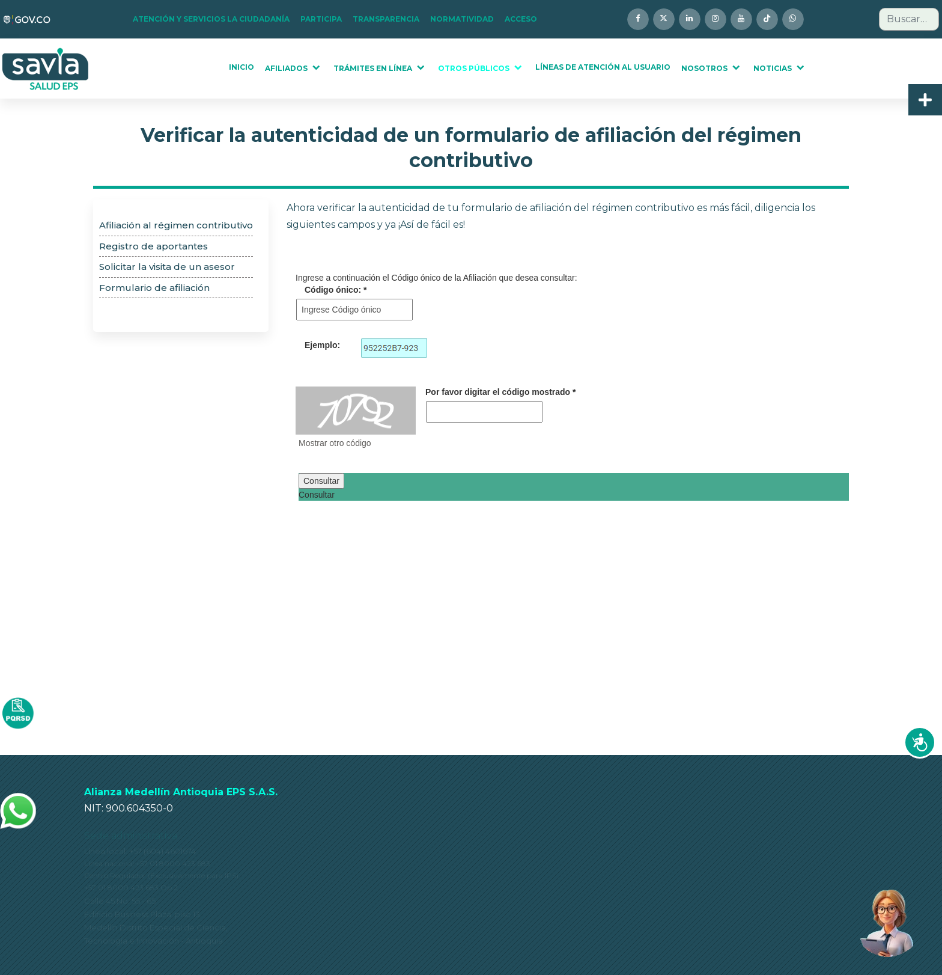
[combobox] (909, 19)
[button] (215, 19)
